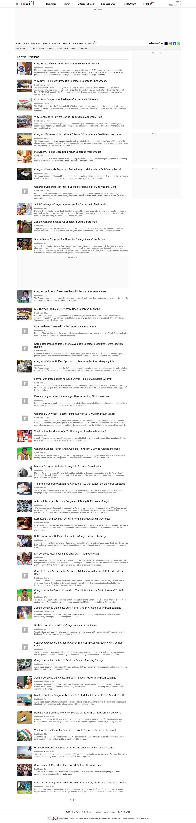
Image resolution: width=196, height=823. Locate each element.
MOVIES (46, 43)
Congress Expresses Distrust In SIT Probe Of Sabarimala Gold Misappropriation (78, 134)
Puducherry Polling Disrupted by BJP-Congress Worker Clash (68, 151)
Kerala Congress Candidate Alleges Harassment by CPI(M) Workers (71, 396)
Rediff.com (69, 818)
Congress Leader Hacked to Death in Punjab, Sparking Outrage (69, 660)
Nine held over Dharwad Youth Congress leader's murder (65, 326)
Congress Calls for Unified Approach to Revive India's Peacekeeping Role (74, 361)
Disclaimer (91, 818)
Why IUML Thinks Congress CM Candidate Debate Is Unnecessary (70, 81)
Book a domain (87, 812)
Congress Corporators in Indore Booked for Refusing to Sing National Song (75, 186)
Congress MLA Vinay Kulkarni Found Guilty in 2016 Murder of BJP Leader (74, 413)
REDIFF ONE (90, 43)
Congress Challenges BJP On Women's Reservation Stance (67, 63)
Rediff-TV (147, 4)
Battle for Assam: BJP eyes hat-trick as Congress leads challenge (70, 536)
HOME (18, 43)
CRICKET (56, 43)
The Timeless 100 (124, 812)
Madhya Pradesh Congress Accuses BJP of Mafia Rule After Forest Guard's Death (79, 695)
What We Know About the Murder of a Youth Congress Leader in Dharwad (75, 730)
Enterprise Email (86, 4)
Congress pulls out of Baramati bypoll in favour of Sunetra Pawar (70, 291)
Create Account (175, 5)
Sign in (178, 2)
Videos (113, 812)
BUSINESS (35, 43)
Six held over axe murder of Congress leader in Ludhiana (65, 625)
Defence (31, 48)
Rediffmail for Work (72, 812)
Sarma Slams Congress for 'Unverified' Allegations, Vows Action (69, 239)
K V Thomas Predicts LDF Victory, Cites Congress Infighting (67, 309)
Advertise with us (80, 818)
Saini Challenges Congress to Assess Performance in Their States (71, 204)
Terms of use (135, 818)
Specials (74, 48)
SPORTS (66, 43)
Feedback (117, 818)
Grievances (145, 818)
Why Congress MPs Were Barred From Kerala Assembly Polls (68, 117)
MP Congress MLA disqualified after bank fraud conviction (66, 553)
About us (126, 818)
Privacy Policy (101, 818)
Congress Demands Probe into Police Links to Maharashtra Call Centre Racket (77, 169)
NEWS (26, 43)
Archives (85, 48)
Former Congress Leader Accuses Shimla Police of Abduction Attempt (73, 378)
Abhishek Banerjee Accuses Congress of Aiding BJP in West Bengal (71, 501)
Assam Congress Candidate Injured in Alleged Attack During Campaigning (75, 677)
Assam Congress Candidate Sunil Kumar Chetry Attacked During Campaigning (77, 607)
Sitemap (110, 818)
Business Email (108, 4)
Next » (73, 800)
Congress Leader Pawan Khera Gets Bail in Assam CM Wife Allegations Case (77, 448)
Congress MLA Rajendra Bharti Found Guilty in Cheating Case (68, 765)
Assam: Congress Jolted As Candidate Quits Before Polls (66, 221)
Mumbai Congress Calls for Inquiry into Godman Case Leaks (67, 466)
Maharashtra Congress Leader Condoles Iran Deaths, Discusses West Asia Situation (80, 782)
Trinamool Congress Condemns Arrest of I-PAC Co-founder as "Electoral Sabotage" (80, 483)
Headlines (20, 48)
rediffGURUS (130, 4)
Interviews (63, 48)
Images (41, 48)
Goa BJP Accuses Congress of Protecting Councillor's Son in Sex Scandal (74, 747)
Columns (51, 48)
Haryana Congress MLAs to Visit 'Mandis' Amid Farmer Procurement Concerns (77, 712)
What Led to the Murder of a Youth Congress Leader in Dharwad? (70, 431)
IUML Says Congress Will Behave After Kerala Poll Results (66, 99)
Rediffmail (51, 4)
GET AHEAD (78, 43)
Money (67, 4)
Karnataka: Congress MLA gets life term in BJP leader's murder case (72, 518)
